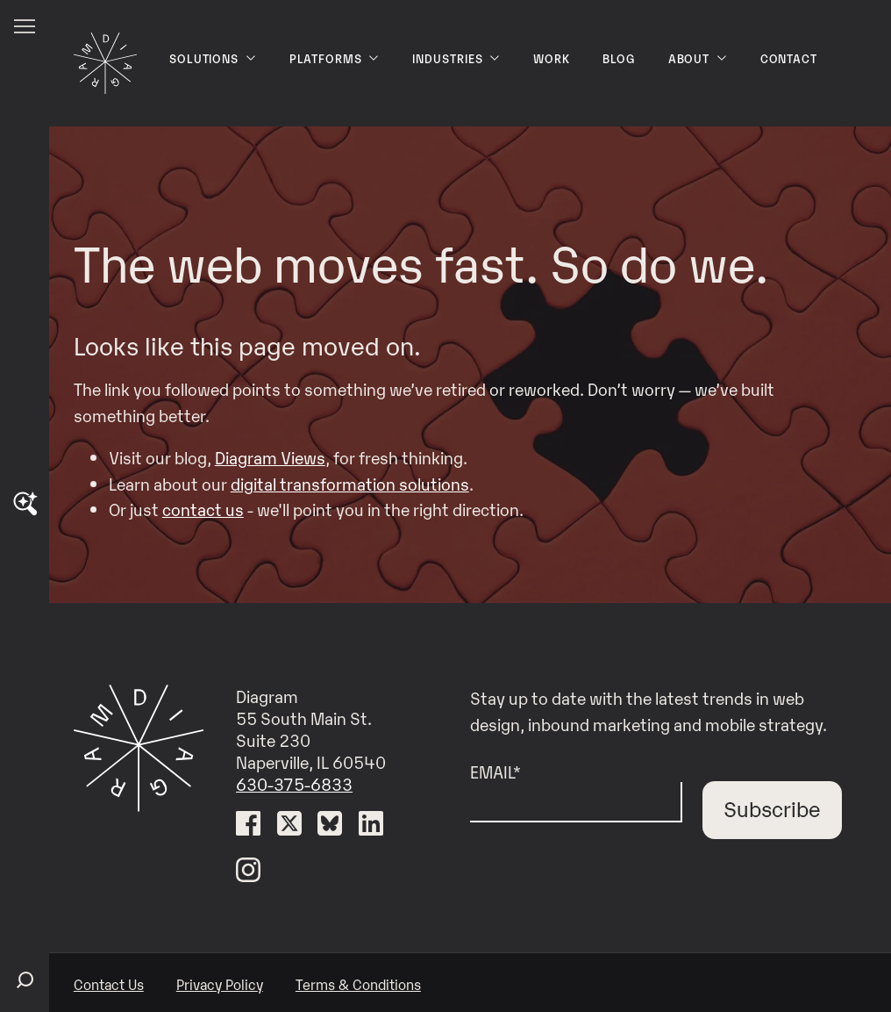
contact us (203, 509)
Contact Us (109, 984)
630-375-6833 (294, 783)
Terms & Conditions (358, 984)
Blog (619, 58)
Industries (456, 58)
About (698, 58)
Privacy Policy (219, 984)
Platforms (335, 58)
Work (551, 58)
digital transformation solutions (350, 483)
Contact (789, 58)
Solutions (213, 58)
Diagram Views (270, 457)
